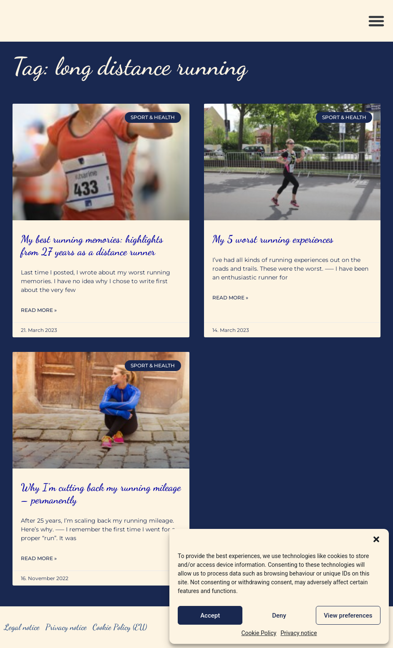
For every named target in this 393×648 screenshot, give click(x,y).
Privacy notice (298, 633)
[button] (376, 539)
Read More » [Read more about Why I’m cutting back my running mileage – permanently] (39, 558)
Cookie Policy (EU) (120, 627)
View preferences (348, 615)
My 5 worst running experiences (272, 239)
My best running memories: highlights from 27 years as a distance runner (92, 245)
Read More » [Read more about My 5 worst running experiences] (230, 297)
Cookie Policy (258, 633)
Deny (279, 615)
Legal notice (22, 627)
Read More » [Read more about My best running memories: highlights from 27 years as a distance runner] (39, 310)
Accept (210, 615)
